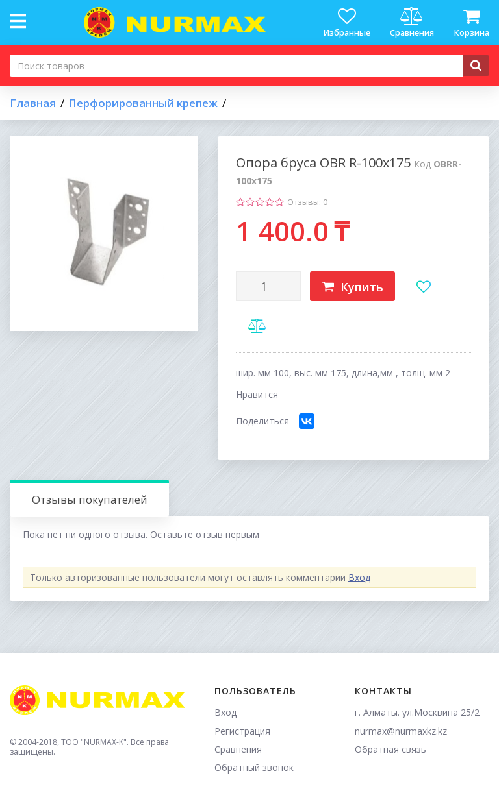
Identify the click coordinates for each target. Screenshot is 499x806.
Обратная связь (390, 749)
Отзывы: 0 (307, 202)
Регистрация (242, 731)
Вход (359, 577)
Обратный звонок (254, 767)
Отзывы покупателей (89, 499)
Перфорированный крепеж (143, 103)
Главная (33, 103)
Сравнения (238, 749)
